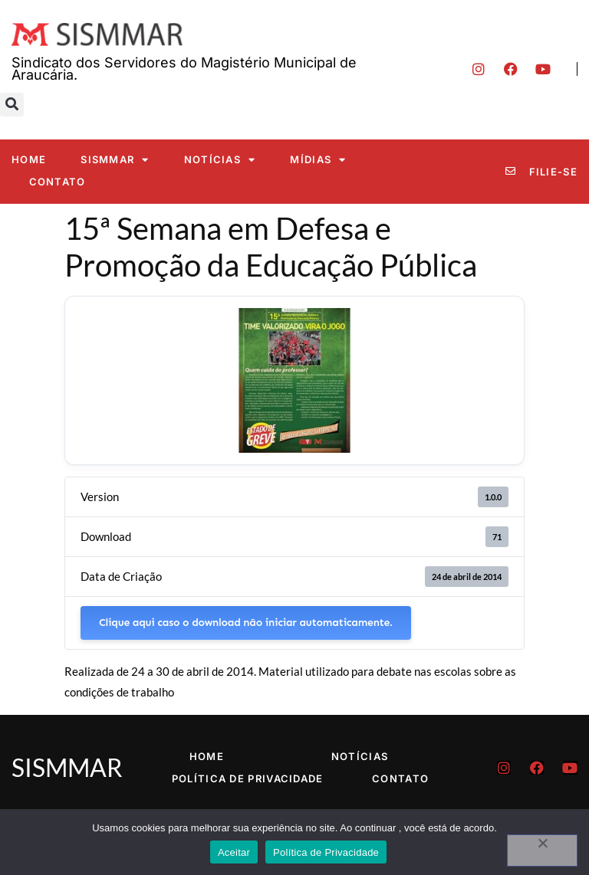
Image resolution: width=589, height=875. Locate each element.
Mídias (318, 160)
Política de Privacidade (248, 778)
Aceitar (234, 852)
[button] (12, 104)
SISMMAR (115, 160)
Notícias (220, 160)
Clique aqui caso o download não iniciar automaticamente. (246, 622)
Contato (57, 181)
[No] (542, 850)
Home (29, 159)
